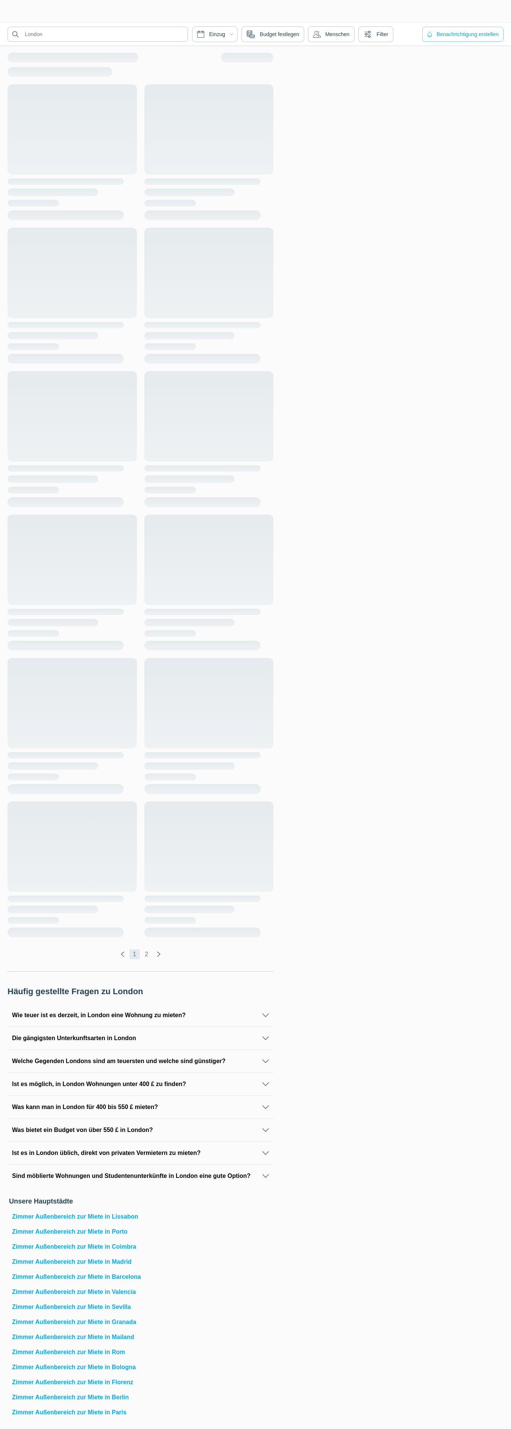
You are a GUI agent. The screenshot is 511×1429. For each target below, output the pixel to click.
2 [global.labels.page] (146, 954)
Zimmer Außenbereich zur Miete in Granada (74, 1322)
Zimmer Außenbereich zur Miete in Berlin (70, 1397)
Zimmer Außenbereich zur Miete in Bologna (74, 1367)
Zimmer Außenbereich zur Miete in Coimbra (74, 1246)
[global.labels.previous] (122, 954)
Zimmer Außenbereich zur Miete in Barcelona (76, 1277)
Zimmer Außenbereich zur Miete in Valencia (74, 1292)
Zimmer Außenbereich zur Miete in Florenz (72, 1382)
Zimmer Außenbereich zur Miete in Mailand (73, 1337)
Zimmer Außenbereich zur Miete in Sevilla (71, 1307)
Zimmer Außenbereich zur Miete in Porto (69, 1231)
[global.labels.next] (158, 954)
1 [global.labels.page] (134, 954)
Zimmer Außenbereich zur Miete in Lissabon (75, 1216)
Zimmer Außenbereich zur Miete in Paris (69, 1412)
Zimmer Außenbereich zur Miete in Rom (68, 1352)
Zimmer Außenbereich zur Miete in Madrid (72, 1261)
